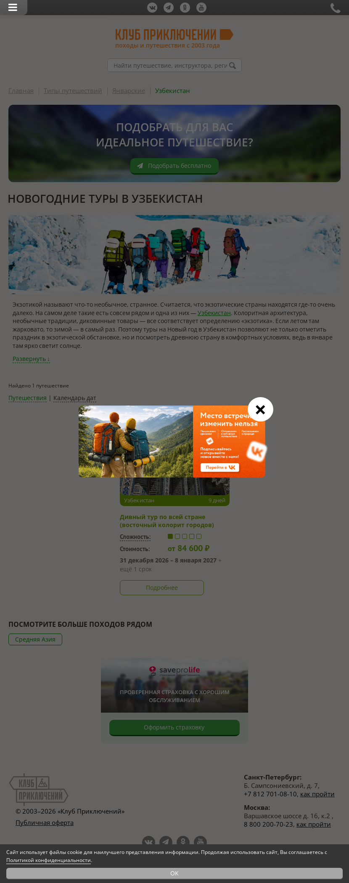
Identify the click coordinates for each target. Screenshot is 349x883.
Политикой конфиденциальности (48, 860)
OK (174, 873)
